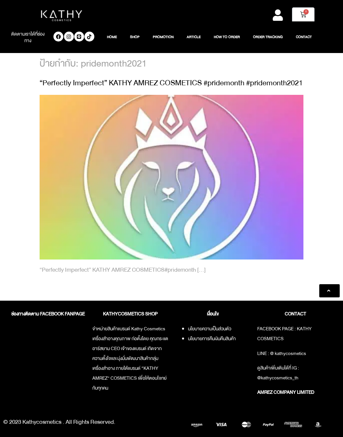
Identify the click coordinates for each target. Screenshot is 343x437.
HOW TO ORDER (227, 37)
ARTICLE (194, 37)
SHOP (135, 37)
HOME (112, 37)
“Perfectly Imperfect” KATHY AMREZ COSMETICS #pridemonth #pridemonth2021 (171, 82)
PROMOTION (163, 37)
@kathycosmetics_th (277, 378)
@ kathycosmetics (288, 353)
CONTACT (304, 37)
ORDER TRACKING (268, 37)
